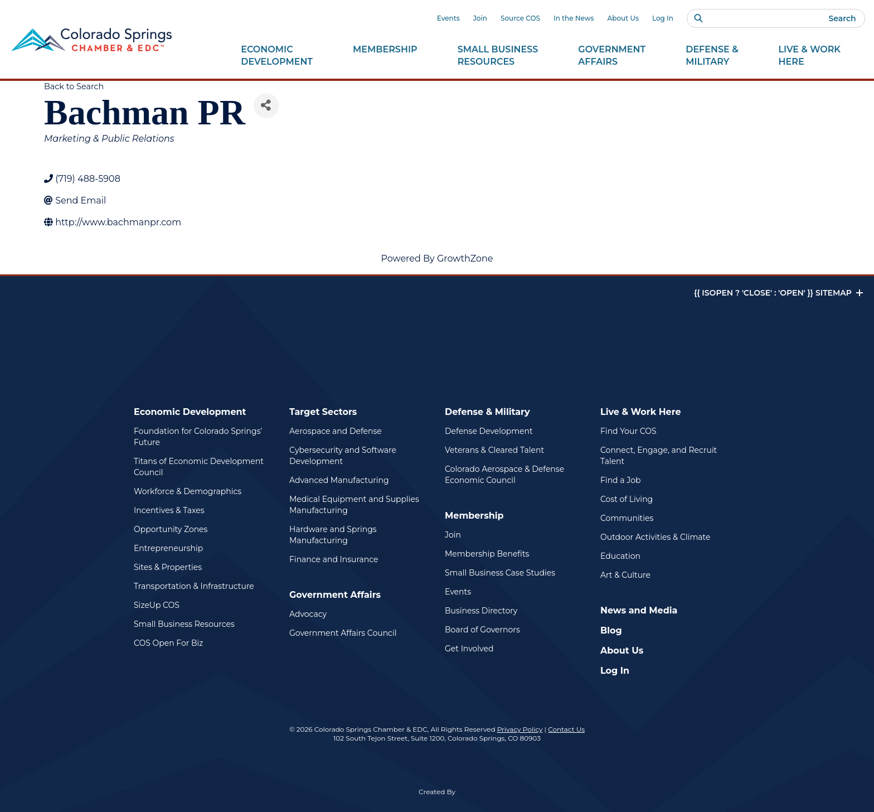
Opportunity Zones (170, 529)
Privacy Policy (520, 729)
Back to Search (74, 86)
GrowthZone (465, 258)
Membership (474, 515)
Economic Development (190, 412)
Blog (611, 630)
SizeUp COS (156, 605)
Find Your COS (628, 431)
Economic (277, 55)
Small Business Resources (184, 624)
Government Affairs (335, 594)
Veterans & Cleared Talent (494, 450)
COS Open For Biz (168, 643)
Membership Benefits (487, 554)
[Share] (266, 105)
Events (448, 18)
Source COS (520, 18)
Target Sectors (323, 412)
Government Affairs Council (342, 633)
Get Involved (469, 649)
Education (620, 556)
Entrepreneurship (168, 548)
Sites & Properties (168, 567)
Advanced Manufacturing (339, 480)
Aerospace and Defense (335, 431)
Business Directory (481, 611)
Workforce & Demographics (187, 491)
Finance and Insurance (333, 559)
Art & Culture (625, 575)
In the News (573, 18)
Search (842, 18)
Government (611, 55)
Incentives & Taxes (169, 510)
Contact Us (566, 729)
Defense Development (489, 431)
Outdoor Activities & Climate (655, 537)
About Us (623, 18)
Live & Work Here (640, 412)
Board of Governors (482, 630)
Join (480, 18)
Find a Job (620, 480)
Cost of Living (626, 499)
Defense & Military (487, 412)
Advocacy (308, 614)
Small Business (498, 55)
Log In (662, 18)
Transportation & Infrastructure (194, 586)
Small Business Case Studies (500, 573)
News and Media (638, 610)
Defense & (712, 55)
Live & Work (810, 55)
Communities (626, 518)
